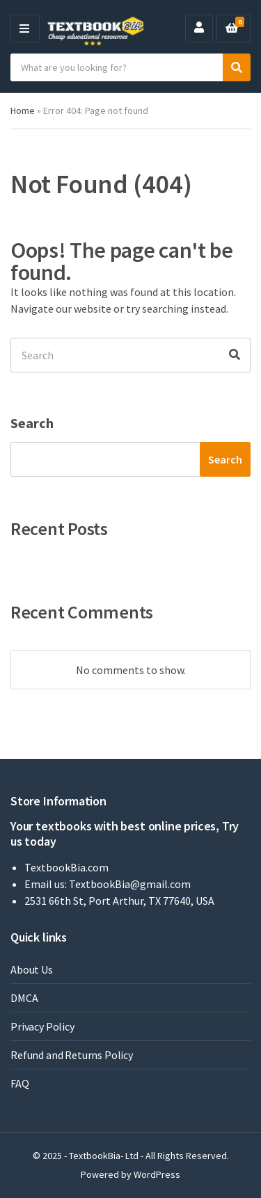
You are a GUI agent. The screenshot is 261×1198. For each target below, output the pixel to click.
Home (22, 110)
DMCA (24, 998)
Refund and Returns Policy (71, 1055)
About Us (31, 969)
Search (32, 423)
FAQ (19, 1083)
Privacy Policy (42, 1026)
